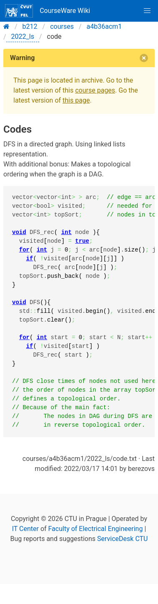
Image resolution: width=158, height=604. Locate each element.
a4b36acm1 (104, 26)
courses (62, 26)
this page (76, 100)
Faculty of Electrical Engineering (95, 529)
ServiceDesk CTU (122, 539)
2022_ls (22, 36)
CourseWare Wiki (47, 11)
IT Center (25, 529)
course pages (95, 90)
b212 (30, 26)
